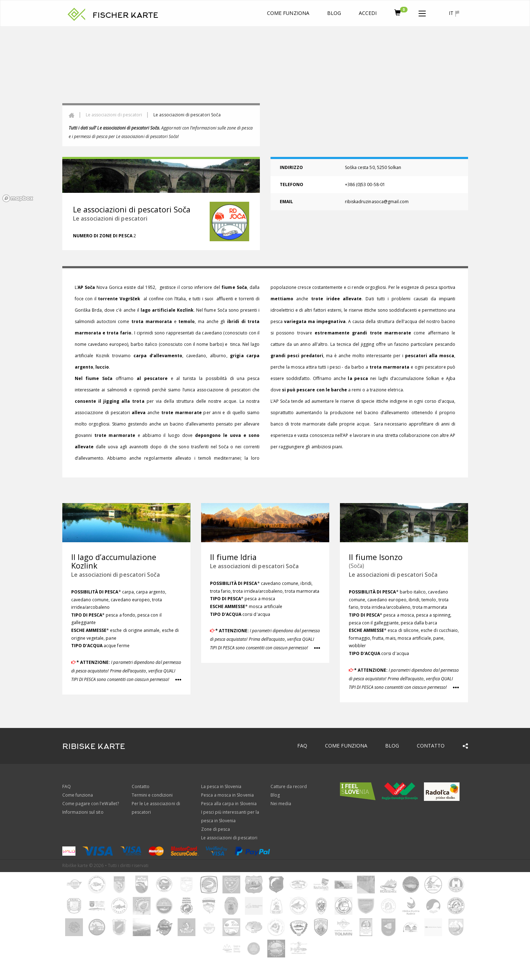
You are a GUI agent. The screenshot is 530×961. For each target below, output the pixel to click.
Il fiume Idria (233, 557)
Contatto (431, 745)
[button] (422, 12)
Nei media (281, 804)
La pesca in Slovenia (221, 786)
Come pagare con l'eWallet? (90, 804)
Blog (334, 13)
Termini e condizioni (152, 795)
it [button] (454, 13)
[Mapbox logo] (17, 198)
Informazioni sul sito (83, 812)
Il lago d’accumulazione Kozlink (113, 561)
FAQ (302, 745)
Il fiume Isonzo (376, 557)
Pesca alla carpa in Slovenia (229, 804)
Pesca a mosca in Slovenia (227, 795)
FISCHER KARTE (126, 15)
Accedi (368, 13)
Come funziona (288, 13)
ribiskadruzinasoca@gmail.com (377, 202)
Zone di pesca (215, 829)
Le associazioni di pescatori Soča (115, 575)
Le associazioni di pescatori (114, 115)
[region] (265, 116)
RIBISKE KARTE (94, 746)
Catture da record (289, 786)
